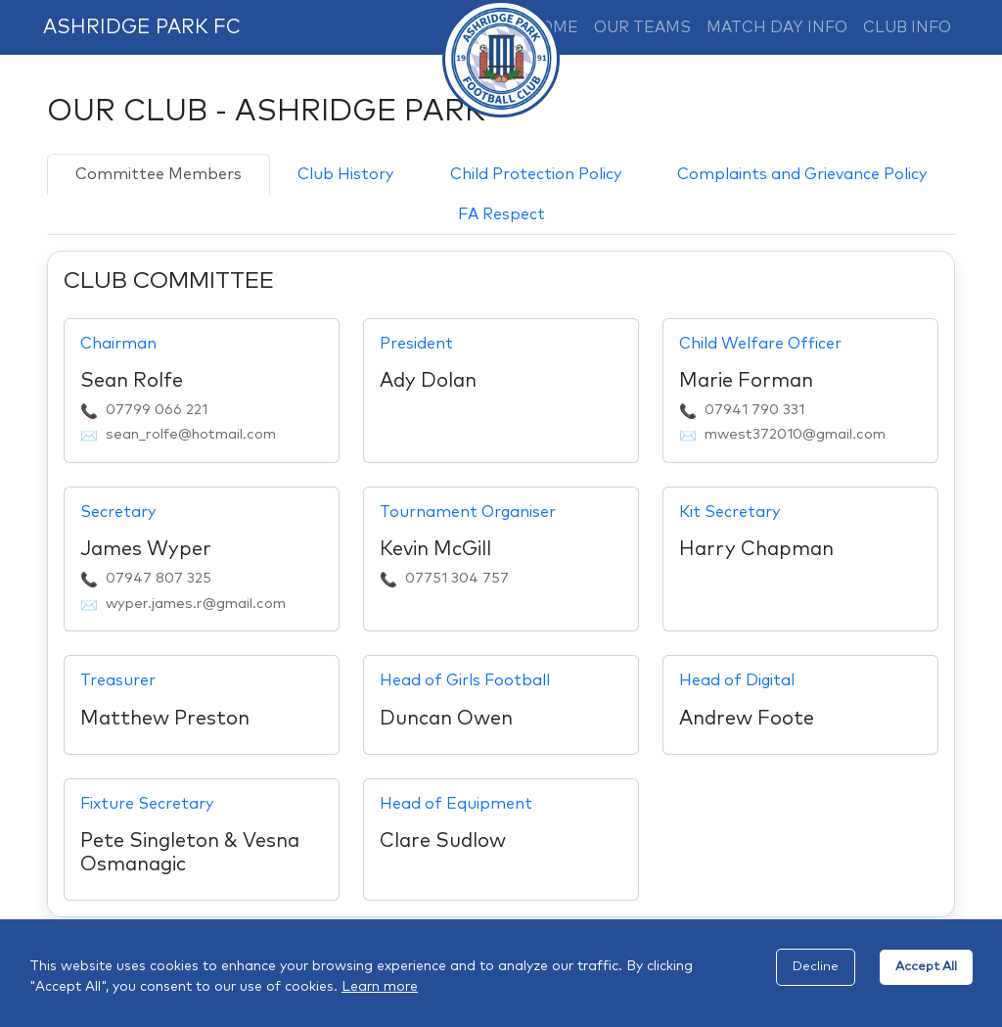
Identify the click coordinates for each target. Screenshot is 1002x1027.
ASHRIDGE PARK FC (142, 27)
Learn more (380, 987)
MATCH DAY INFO (776, 27)
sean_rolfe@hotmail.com (191, 435)
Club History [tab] (345, 174)
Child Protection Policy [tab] (535, 174)
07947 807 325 (158, 578)
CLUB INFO (907, 27)
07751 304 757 (457, 578)
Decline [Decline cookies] (816, 966)
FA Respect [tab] (501, 214)
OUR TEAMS (642, 27)
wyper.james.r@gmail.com (196, 604)
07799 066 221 (156, 410)
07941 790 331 (754, 410)
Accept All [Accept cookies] (926, 966)
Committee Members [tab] (158, 174)
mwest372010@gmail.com (795, 435)
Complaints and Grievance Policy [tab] (802, 174)
